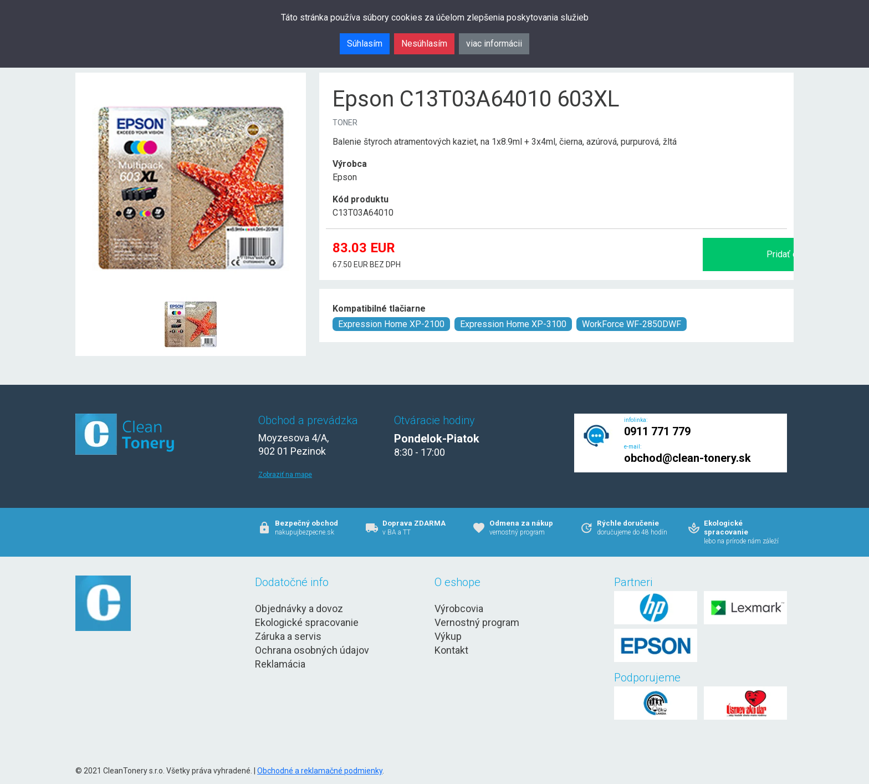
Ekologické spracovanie (307, 622)
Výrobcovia (458, 608)
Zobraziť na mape (285, 474)
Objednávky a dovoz (299, 608)
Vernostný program (476, 622)
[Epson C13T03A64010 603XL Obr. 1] (190, 297)
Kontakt (451, 650)
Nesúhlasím (424, 43)
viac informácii (494, 43)
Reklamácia (280, 664)
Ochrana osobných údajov (312, 650)
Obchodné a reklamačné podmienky (319, 770)
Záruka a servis (288, 636)
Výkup (448, 636)
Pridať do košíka (669, 254)
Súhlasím (364, 43)
